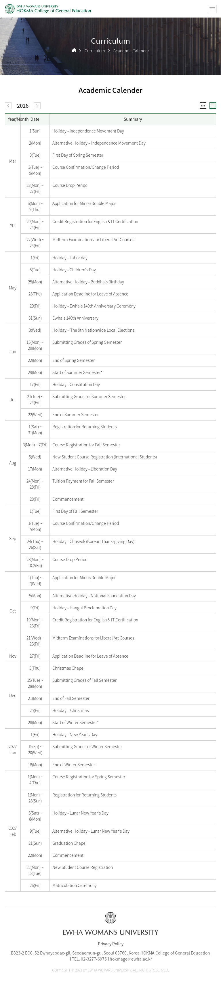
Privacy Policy (110, 943)
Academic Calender (131, 50)
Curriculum (95, 50)
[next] (37, 105)
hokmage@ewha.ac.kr (131, 959)
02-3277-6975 (94, 959)
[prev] (8, 105)
